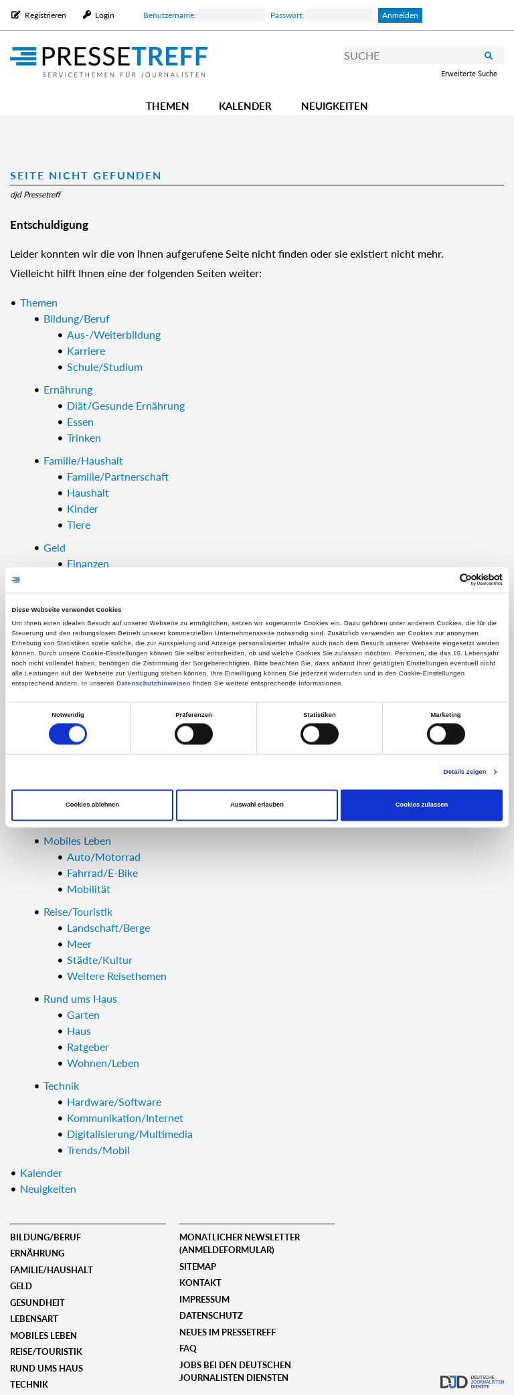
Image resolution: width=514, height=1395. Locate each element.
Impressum (204, 1299)
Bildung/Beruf (45, 1237)
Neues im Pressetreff (227, 1332)
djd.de (472, 1371)
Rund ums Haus (46, 1368)
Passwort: (321, 15)
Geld (21, 1286)
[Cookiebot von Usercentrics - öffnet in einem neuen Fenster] (444, 580)
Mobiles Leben (43, 1335)
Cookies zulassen (422, 805)
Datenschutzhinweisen (153, 683)
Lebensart (34, 1318)
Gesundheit (37, 1302)
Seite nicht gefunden (86, 175)
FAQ (188, 1348)
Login (103, 15)
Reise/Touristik (46, 1351)
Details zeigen (465, 771)
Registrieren (45, 15)
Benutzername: (204, 15)
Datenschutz (211, 1315)
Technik (29, 1384)
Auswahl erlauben (257, 805)
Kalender (245, 106)
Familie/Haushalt (51, 1269)
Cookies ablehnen (92, 805)
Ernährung (37, 1253)
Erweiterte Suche (469, 73)
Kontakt (200, 1282)
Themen (167, 106)
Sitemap (197, 1266)
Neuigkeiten (334, 106)
